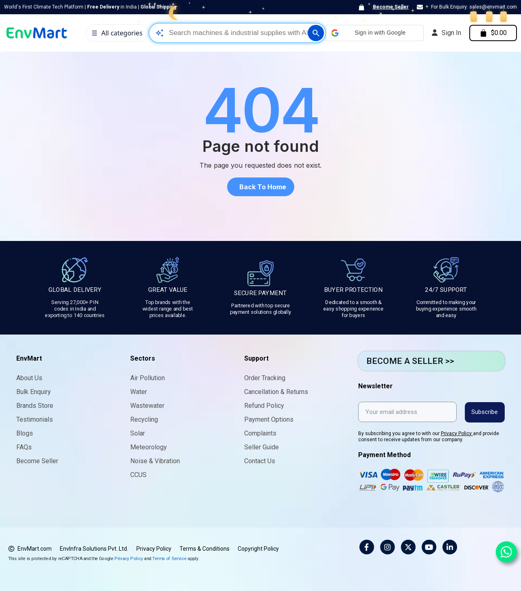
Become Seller (391, 7)
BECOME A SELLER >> (410, 361)
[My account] (445, 33)
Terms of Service (169, 558)
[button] (374, 33)
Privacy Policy (457, 433)
